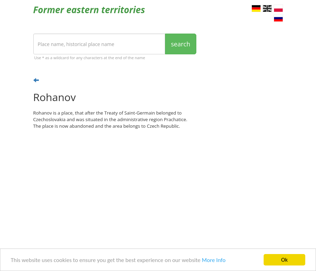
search (180, 44)
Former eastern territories (89, 9)
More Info (213, 260)
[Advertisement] (114, 187)
